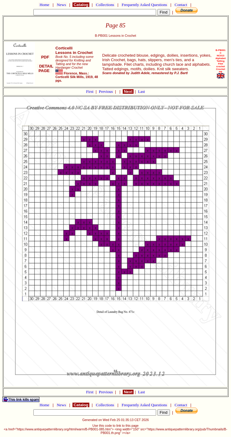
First (90, 91)
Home (44, 4)
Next (128, 91)
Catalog (80, 4)
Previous (106, 91)
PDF (45, 57)
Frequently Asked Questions (144, 4)
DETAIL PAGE (45, 68)
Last (141, 91)
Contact (181, 4)
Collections (105, 4)
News (61, 4)
